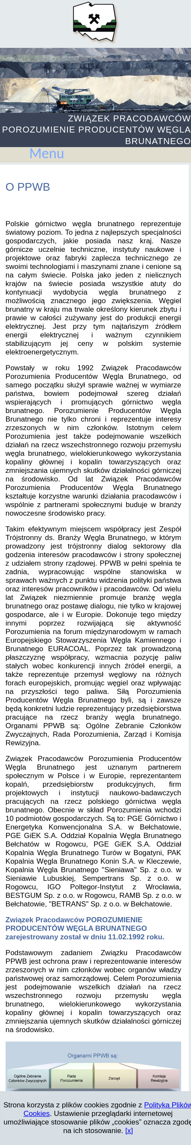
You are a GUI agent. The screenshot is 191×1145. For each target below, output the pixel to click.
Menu (46, 153)
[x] (129, 1131)
